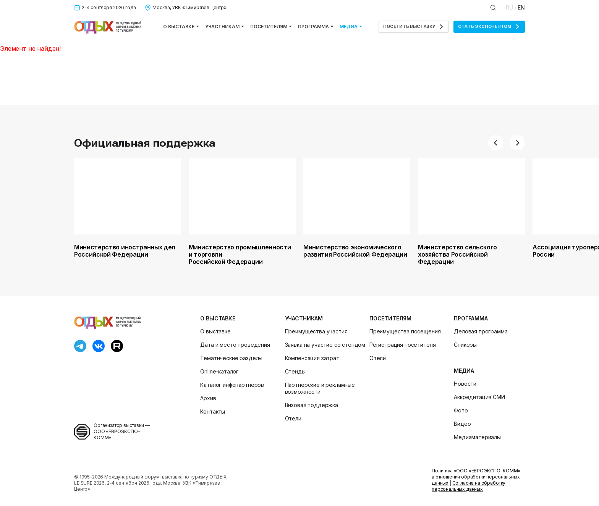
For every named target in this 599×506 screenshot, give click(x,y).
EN (521, 7)
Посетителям (271, 26)
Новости (465, 383)
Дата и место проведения (235, 344)
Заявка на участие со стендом (325, 344)
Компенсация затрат (312, 358)
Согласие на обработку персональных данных (468, 486)
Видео (462, 423)
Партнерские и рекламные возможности (320, 388)
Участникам (224, 26)
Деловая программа (480, 331)
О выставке (181, 26)
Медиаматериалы (477, 437)
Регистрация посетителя (402, 344)
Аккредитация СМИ (479, 397)
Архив (208, 398)
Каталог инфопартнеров (232, 385)
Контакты (212, 411)
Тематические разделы (231, 358)
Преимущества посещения (404, 331)
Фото (461, 410)
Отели (293, 418)
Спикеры (465, 344)
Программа (315, 26)
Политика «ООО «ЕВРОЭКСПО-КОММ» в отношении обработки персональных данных (476, 477)
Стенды (295, 371)
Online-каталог (219, 371)
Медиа (351, 26)
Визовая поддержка (311, 405)
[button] (495, 142)
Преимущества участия (316, 331)
